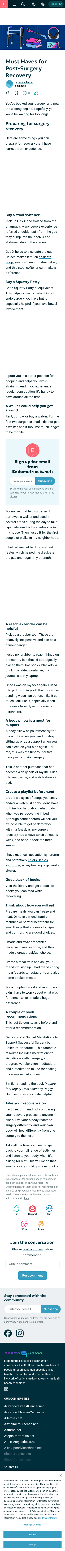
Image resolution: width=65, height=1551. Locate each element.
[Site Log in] (43, 4)
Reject (32, 1534)
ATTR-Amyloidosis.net (20, 1442)
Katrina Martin (25, 82)
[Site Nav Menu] (14, 4)
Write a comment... (21, 1264)
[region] (32, 1511)
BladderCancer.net (17, 1454)
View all (11, 1466)
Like (14, 1210)
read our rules (33, 1249)
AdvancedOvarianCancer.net (24, 1412)
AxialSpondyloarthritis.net (23, 1448)
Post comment (32, 1275)
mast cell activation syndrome (37, 855)
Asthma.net (12, 1430)
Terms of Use (36, 1321)
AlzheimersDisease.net (21, 1424)
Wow (22, 1225)
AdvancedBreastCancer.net (24, 1406)
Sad (47, 1210)
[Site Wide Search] (23, 4)
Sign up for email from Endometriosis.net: (32, 466)
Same (39, 1225)
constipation (26, 392)
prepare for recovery (20, 143)
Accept (32, 1544)
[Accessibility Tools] (34, 4)
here (26, 1198)
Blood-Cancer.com (17, 1460)
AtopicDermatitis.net (19, 1436)
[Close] (61, 1475)
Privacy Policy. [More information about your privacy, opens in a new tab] (49, 1518)
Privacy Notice (34, 492)
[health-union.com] (23, 1352)
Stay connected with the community (25, 1298)
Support (31, 1210)
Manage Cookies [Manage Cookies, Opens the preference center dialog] (32, 1524)
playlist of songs (30, 798)
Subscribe (56, 4)
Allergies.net (13, 1418)
